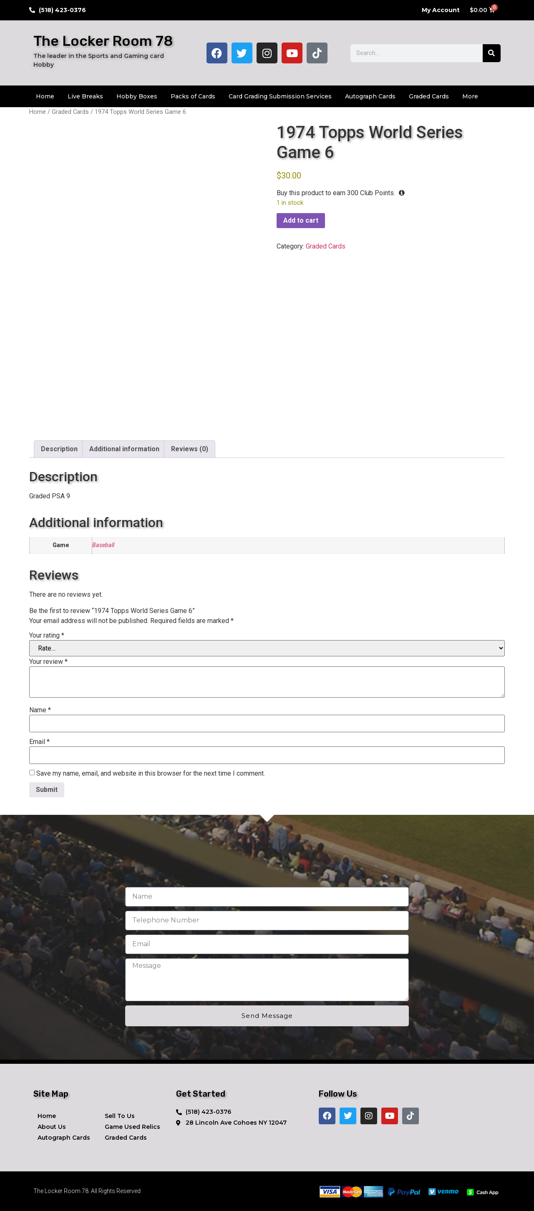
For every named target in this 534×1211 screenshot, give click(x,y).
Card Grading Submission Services (280, 96)
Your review (48, 661)
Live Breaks (85, 96)
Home (45, 96)
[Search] (492, 53)
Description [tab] (59, 449)
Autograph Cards (370, 96)
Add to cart (300, 220)
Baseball (103, 545)
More (470, 96)
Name (40, 710)
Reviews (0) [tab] (189, 449)
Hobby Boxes (136, 96)
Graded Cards (429, 96)
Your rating (46, 635)
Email (39, 742)
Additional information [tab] (124, 449)
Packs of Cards (193, 96)
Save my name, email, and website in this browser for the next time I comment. (150, 773)
